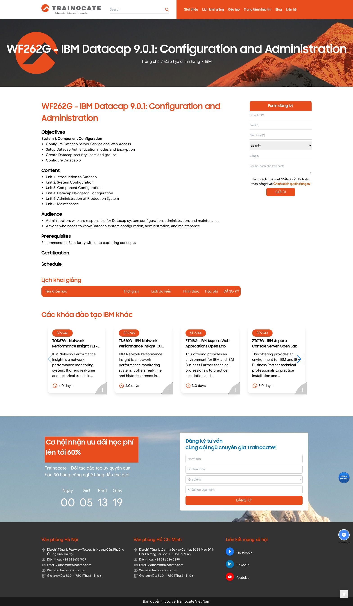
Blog (278, 9)
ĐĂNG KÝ (244, 500)
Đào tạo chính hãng (182, 61)
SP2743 (262, 333)
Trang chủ (150, 61)
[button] (301, 359)
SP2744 (195, 333)
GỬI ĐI (280, 192)
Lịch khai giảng (213, 9)
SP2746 (62, 333)
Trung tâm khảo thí (257, 9)
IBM (208, 61)
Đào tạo (234, 9)
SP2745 (129, 333)
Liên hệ (291, 9)
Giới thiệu (191, 9)
